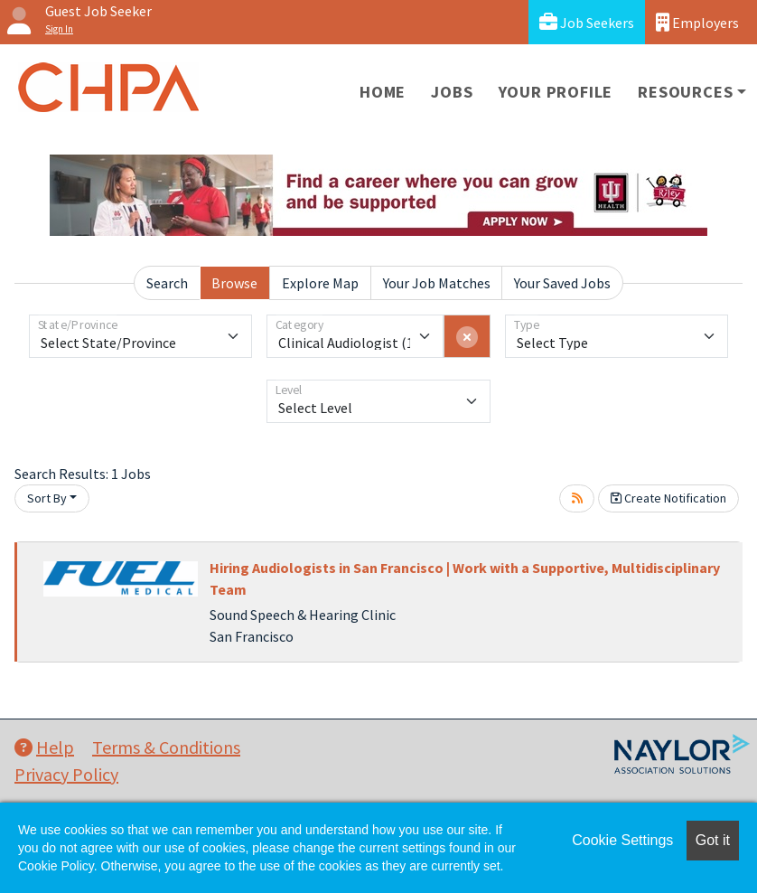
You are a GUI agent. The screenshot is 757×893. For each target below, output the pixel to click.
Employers (697, 22)
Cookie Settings (622, 840)
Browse (234, 283)
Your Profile (556, 91)
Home (383, 91)
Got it (713, 840)
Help (44, 747)
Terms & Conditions (166, 747)
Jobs (451, 91)
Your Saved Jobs (562, 283)
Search (167, 283)
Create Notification (668, 498)
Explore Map (320, 283)
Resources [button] (685, 91)
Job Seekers (586, 22)
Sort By (47, 498)
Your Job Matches (437, 283)
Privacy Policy (66, 774)
